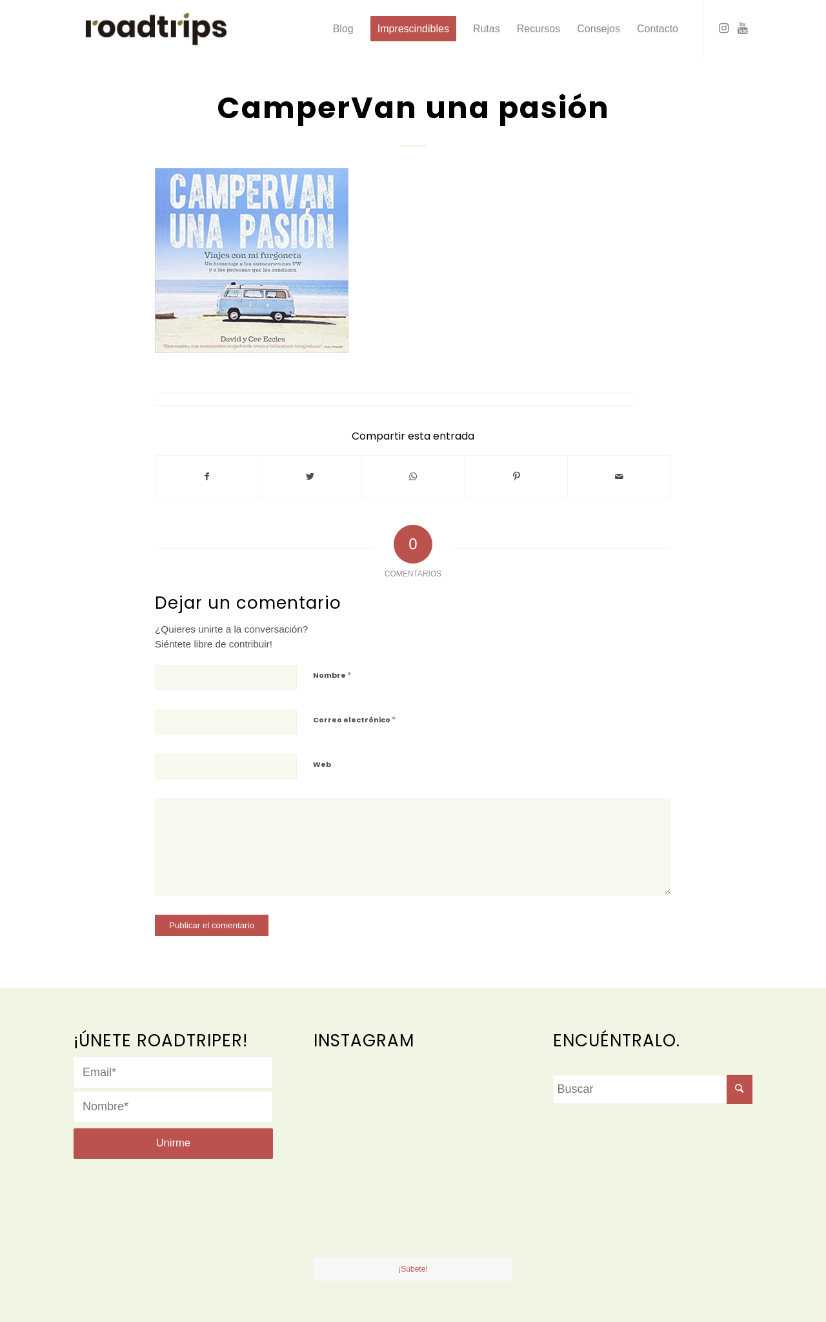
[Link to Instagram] (723, 28)
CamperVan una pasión (413, 107)
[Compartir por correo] (619, 477)
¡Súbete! (412, 1269)
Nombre (332, 675)
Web (322, 764)
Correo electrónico (354, 719)
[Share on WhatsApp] (413, 477)
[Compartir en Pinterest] (516, 477)
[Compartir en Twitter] (310, 477)
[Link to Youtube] (742, 28)
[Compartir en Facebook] (207, 477)
